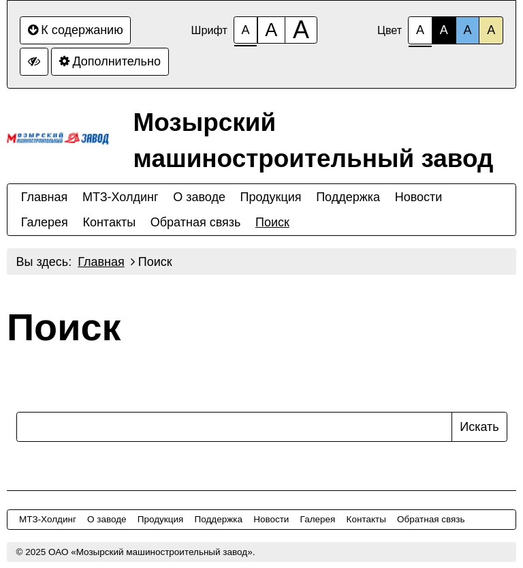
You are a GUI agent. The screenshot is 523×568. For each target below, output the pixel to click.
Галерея (44, 222)
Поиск (272, 222)
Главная (44, 197)
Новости (419, 197)
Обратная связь (195, 222)
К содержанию (75, 30)
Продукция (271, 197)
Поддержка (348, 197)
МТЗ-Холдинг (120, 197)
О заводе (199, 197)
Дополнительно (110, 61)
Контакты (109, 222)
